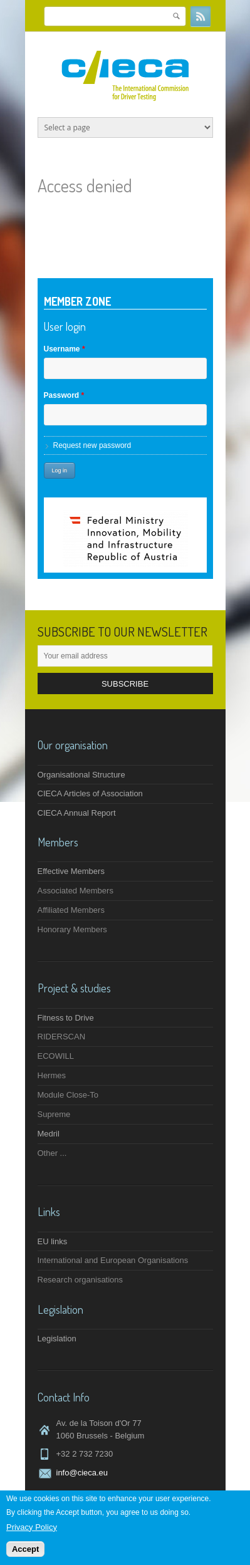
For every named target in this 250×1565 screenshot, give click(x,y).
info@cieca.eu (82, 1472)
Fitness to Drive (66, 1017)
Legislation (57, 1338)
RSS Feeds (200, 16)
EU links (53, 1241)
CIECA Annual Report (77, 813)
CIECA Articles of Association (90, 793)
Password (64, 395)
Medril (49, 1133)
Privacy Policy (31, 1527)
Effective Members (71, 871)
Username (64, 349)
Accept (25, 1549)
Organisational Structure (81, 774)
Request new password (92, 445)
